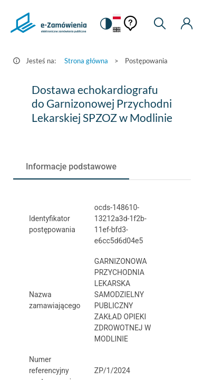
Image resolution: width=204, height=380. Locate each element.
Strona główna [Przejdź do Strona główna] (86, 60)
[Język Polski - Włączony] (117, 17)
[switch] (106, 24)
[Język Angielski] (117, 30)
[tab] (71, 166)
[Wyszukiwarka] (160, 24)
